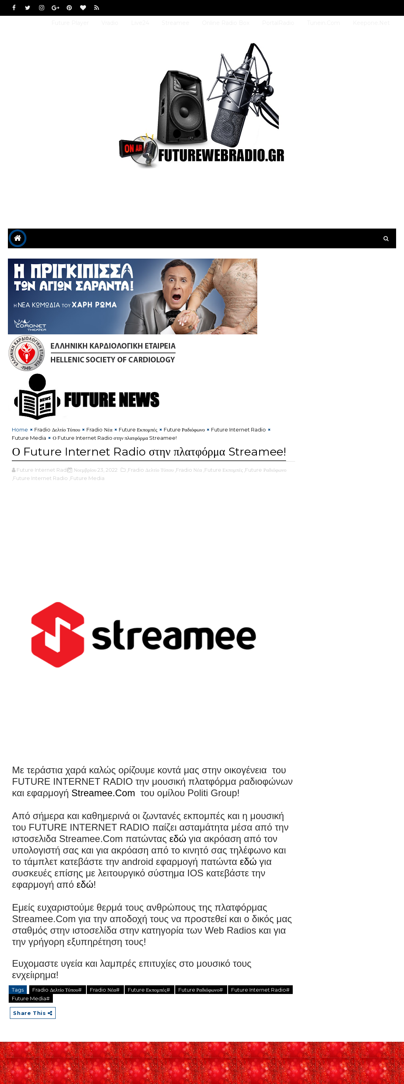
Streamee (175, 22)
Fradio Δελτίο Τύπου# (57, 1031)
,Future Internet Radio (64, 496)
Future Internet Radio (238, 431)
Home (20, 431)
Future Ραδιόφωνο (184, 431)
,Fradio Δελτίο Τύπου (150, 488)
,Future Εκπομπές (223, 488)
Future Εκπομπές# (149, 1031)
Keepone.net (371, 22)
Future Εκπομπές (138, 431)
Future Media (35, 439)
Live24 (140, 22)
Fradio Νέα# (105, 1031)
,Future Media (111, 496)
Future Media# (54, 1039)
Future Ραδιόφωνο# (201, 1031)
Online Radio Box (225, 22)
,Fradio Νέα (188, 488)
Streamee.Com (211, 822)
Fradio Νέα (99, 431)
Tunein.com (323, 22)
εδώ (237, 879)
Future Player (70, 22)
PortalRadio (278, 22)
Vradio (109, 22)
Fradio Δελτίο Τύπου (57, 431)
